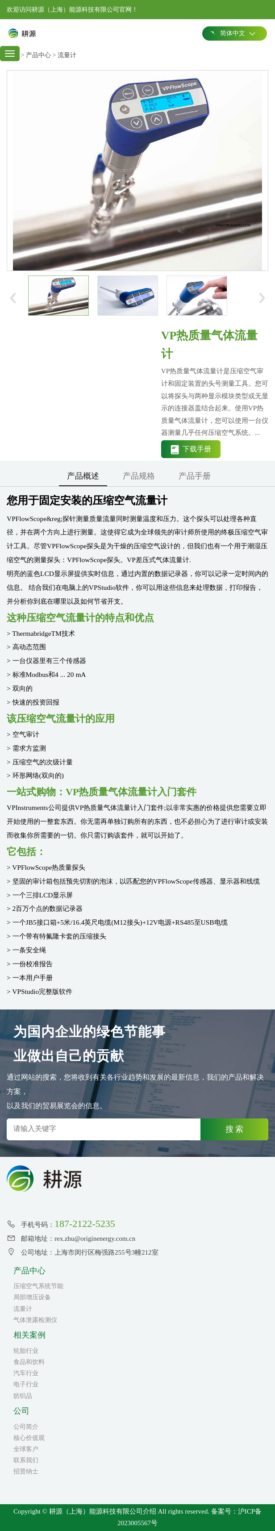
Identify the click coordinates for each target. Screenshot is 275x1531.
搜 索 (234, 1129)
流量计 (67, 55)
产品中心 (38, 55)
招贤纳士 (25, 1471)
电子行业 (25, 1384)
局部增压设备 (32, 1297)
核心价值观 (29, 1438)
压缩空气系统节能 (38, 1286)
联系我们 (25, 1460)
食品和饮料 (29, 1362)
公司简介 (25, 1426)
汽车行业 (25, 1373)
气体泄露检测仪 (35, 1320)
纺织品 (22, 1396)
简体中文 (231, 33)
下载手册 (191, 450)
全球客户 (25, 1449)
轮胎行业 (25, 1350)
